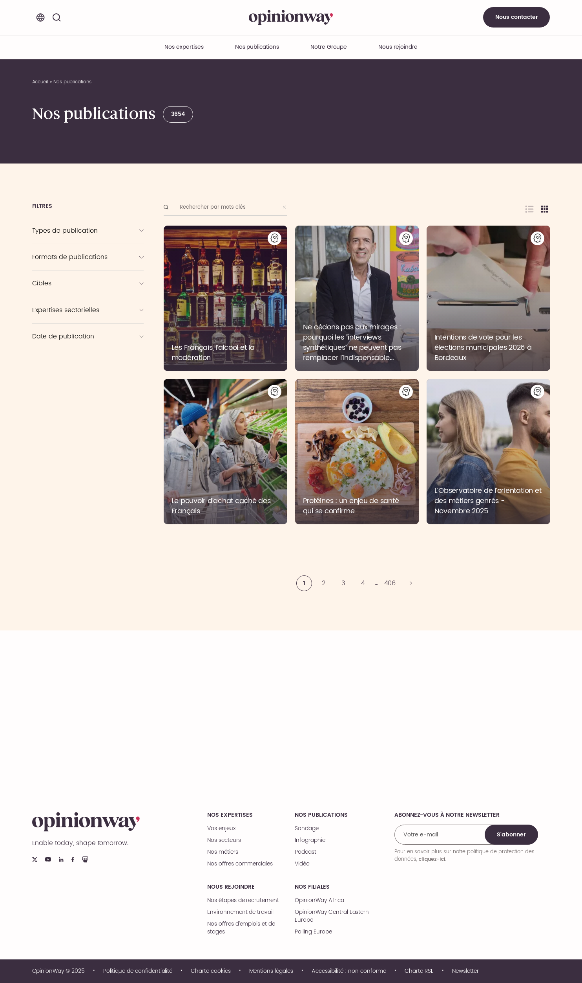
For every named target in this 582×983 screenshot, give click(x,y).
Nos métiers (222, 852)
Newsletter (465, 971)
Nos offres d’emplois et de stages (241, 928)
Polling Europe (313, 932)
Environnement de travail (240, 912)
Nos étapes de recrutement (243, 900)
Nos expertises (229, 815)
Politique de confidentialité (138, 971)
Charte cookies (210, 971)
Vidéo (302, 864)
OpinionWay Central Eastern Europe (332, 916)
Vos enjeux (221, 828)
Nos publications (257, 46)
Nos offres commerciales (240, 864)
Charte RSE (419, 971)
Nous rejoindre (230, 887)
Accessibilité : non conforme (349, 971)
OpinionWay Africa (319, 900)
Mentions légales (271, 971)
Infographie (310, 840)
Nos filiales (312, 887)
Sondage (307, 828)
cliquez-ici (431, 859)
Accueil (40, 82)
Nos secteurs (224, 840)
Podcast (305, 852)
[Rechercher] (57, 17)
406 (390, 583)
